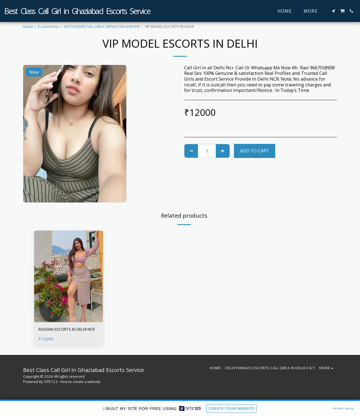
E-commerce (48, 26)
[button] (333, 11)
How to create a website (80, 385)
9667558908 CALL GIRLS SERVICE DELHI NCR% (101, 26)
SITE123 (51, 385)
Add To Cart (254, 150)
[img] (68, 276)
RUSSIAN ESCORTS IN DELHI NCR (68, 333)
